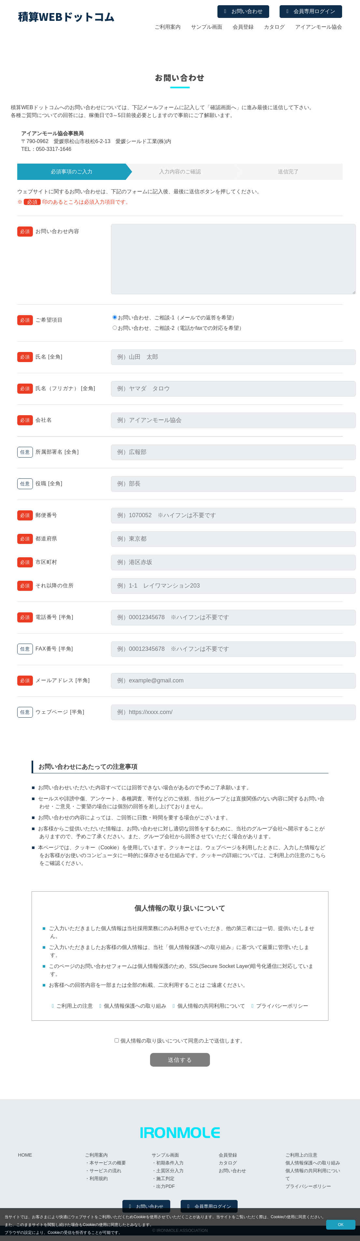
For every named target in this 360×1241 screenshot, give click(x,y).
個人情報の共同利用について (211, 1006)
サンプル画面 (206, 28)
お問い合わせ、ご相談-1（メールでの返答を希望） (176, 317)
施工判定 (165, 1183)
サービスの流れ (105, 1175)
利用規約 (99, 1183)
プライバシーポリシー (282, 1006)
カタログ (274, 28)
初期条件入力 (170, 1167)
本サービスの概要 (108, 1167)
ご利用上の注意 (74, 1006)
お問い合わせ (237, 12)
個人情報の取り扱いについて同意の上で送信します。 (182, 1041)
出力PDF (165, 1191)
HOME (25, 1159)
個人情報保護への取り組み (135, 1006)
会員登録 (243, 28)
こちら (318, 855)
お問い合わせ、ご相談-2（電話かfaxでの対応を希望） (179, 328)
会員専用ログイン (311, 12)
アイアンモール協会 (318, 28)
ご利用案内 (168, 28)
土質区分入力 (170, 1175)
